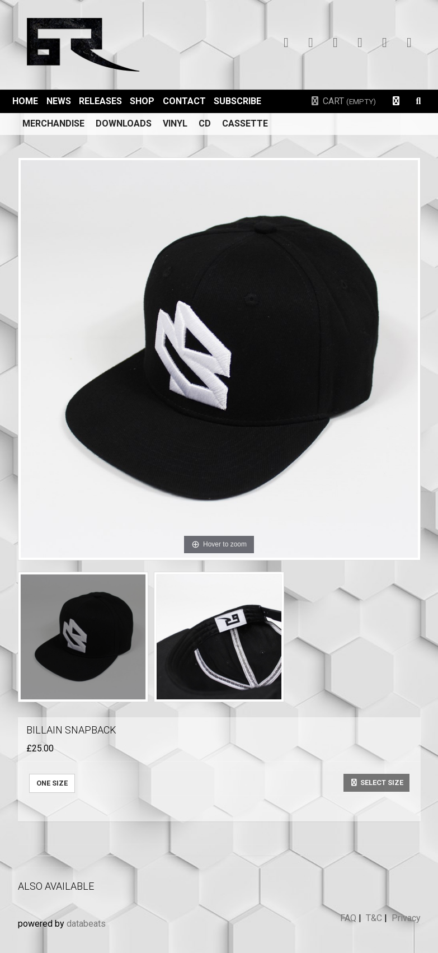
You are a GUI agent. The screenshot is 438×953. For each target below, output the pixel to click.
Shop (142, 101)
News (58, 101)
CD (205, 123)
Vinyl (175, 123)
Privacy (406, 918)
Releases (100, 101)
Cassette (245, 123)
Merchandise (53, 123)
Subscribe (237, 101)
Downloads (124, 123)
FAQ (348, 918)
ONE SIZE (52, 783)
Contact (184, 101)
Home (25, 101)
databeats (86, 923)
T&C (374, 918)
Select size (376, 782)
